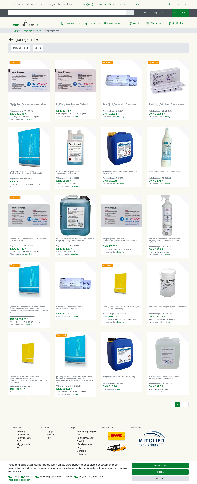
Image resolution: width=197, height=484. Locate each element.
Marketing (45, 476)
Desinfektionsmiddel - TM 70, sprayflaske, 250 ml (167, 171)
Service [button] (180, 4)
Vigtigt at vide (23, 444)
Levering (28, 119)
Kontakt (135, 4)
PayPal (82, 476)
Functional (98, 476)
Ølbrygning (155, 23)
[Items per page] (38, 48)
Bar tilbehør (178, 23)
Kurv (49, 438)
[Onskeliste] (168, 12)
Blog (19, 447)
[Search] (130, 12)
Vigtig (16, 476)
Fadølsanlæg (71, 23)
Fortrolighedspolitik (86, 438)
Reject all (160, 472)
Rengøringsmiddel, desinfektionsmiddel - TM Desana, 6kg (120, 172)
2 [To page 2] (182, 404)
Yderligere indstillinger (19, 480)
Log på (50, 431)
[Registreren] (156, 12)
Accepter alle (160, 465)
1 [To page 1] (177, 404)
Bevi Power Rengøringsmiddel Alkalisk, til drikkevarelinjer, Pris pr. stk (72, 105)
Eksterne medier (64, 476)
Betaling (21, 431)
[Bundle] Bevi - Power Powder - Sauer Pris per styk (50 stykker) (28, 240)
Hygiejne (93, 23)
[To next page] (186, 404)
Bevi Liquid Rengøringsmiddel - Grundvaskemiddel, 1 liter (68, 172)
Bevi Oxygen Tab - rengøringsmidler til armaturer (167, 307)
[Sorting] (20, 48)
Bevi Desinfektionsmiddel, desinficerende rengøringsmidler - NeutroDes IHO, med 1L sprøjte (165, 241)
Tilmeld (50, 434)
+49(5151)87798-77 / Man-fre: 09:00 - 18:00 (103, 4)
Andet (136, 23)
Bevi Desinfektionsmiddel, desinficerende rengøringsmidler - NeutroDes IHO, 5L (164, 377)
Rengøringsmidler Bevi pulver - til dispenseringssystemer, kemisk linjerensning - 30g (120, 241)
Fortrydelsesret (24, 438)
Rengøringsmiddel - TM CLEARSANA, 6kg (119, 377)
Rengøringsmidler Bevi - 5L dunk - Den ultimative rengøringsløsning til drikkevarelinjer (75, 240)
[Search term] (67, 12)
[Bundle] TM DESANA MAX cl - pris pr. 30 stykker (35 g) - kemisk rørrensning (121, 307)
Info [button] (169, 4)
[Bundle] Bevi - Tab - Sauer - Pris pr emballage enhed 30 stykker (166, 105)
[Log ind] (142, 12)
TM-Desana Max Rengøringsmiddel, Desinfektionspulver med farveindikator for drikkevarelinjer (26, 173)
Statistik (29, 476)
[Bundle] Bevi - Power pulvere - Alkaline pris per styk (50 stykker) (28, 105)
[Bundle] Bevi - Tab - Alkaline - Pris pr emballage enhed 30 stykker (121, 105)
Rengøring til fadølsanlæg (32, 31)
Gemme (160, 478)
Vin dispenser (115, 23)
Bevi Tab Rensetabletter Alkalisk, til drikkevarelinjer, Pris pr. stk (69, 307)
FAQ (19, 441)
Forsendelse (23, 434)
